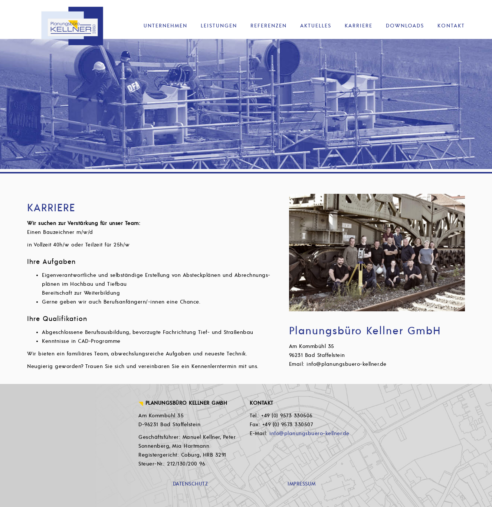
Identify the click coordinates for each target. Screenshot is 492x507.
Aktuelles (315, 26)
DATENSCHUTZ (190, 484)
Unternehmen (165, 26)
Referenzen (268, 26)
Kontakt (451, 26)
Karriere (359, 26)
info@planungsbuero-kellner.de (309, 433)
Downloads (405, 26)
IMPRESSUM (302, 484)
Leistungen (219, 26)
